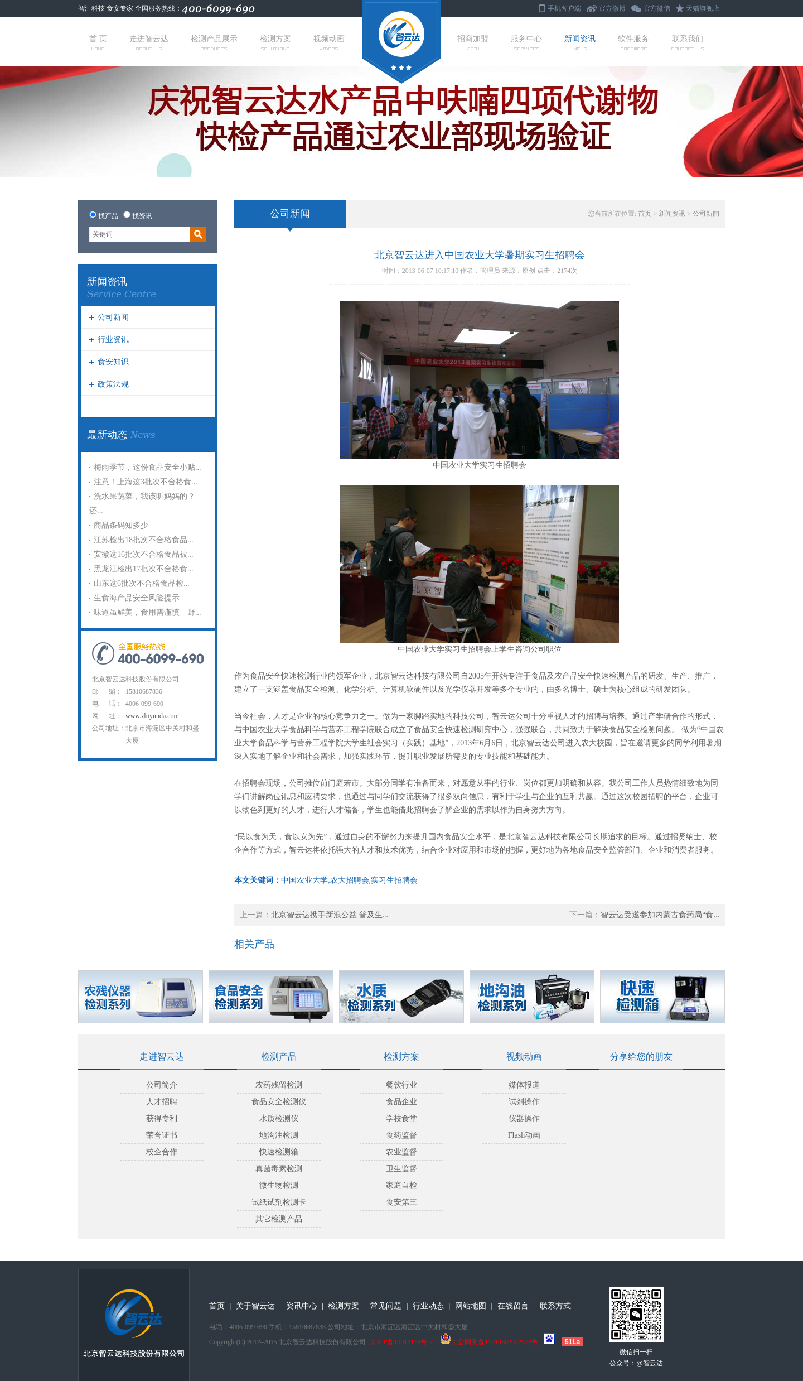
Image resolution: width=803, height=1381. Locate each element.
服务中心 (526, 42)
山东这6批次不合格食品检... (142, 583)
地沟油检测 (278, 1135)
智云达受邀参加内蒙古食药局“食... (660, 915)
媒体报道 (524, 1085)
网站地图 (470, 1306)
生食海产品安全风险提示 (137, 598)
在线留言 (513, 1306)
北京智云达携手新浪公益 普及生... (329, 915)
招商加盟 (472, 42)
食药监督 (401, 1135)
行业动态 (428, 1306)
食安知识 (113, 362)
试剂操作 (524, 1102)
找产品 (108, 216)
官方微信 (657, 8)
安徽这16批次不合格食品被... (144, 554)
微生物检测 (278, 1185)
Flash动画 (524, 1135)
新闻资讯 (580, 42)
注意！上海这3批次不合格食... (145, 482)
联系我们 (687, 42)
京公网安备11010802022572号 (489, 1342)
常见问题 (386, 1306)
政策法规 (113, 384)
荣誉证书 (161, 1135)
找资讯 (142, 216)
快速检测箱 (278, 1152)
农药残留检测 (278, 1085)
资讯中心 (301, 1306)
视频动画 (329, 42)
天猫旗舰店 (702, 8)
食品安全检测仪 (278, 1102)
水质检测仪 (278, 1118)
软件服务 (633, 42)
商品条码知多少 (121, 525)
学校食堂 (401, 1118)
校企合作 (161, 1152)
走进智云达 (148, 42)
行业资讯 (113, 339)
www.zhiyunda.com (152, 716)
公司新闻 (113, 317)
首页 (644, 214)
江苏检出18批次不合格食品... (144, 540)
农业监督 (401, 1152)
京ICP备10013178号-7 (401, 1342)
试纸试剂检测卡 (278, 1202)
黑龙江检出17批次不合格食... (144, 569)
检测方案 (275, 42)
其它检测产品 (278, 1219)
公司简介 (161, 1085)
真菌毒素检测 (278, 1169)
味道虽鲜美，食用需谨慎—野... (147, 612)
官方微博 (612, 8)
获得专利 (161, 1118)
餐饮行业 (401, 1085)
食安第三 (401, 1202)
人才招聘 (161, 1102)
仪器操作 (524, 1118)
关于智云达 (255, 1306)
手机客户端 (564, 8)
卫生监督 (401, 1169)
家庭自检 (401, 1185)
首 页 (98, 42)
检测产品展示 (214, 42)
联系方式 (555, 1306)
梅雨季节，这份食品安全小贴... (147, 467)
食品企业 (401, 1102)
